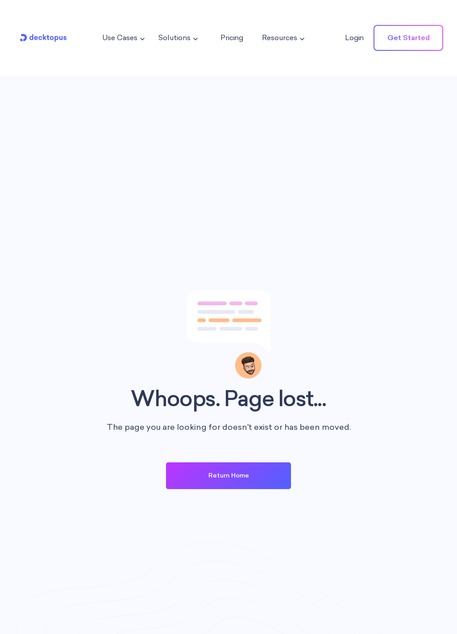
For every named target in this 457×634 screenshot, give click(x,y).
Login (354, 37)
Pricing (231, 37)
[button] (121, 38)
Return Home (228, 475)
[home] (43, 38)
